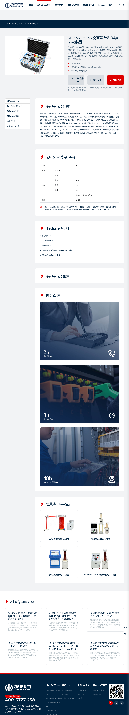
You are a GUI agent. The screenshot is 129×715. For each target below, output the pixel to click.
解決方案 (59, 5)
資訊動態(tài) (89, 5)
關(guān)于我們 (105, 5)
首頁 (31, 5)
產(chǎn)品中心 (44, 5)
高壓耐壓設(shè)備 (31, 23)
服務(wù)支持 (73, 5)
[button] (33, 73)
